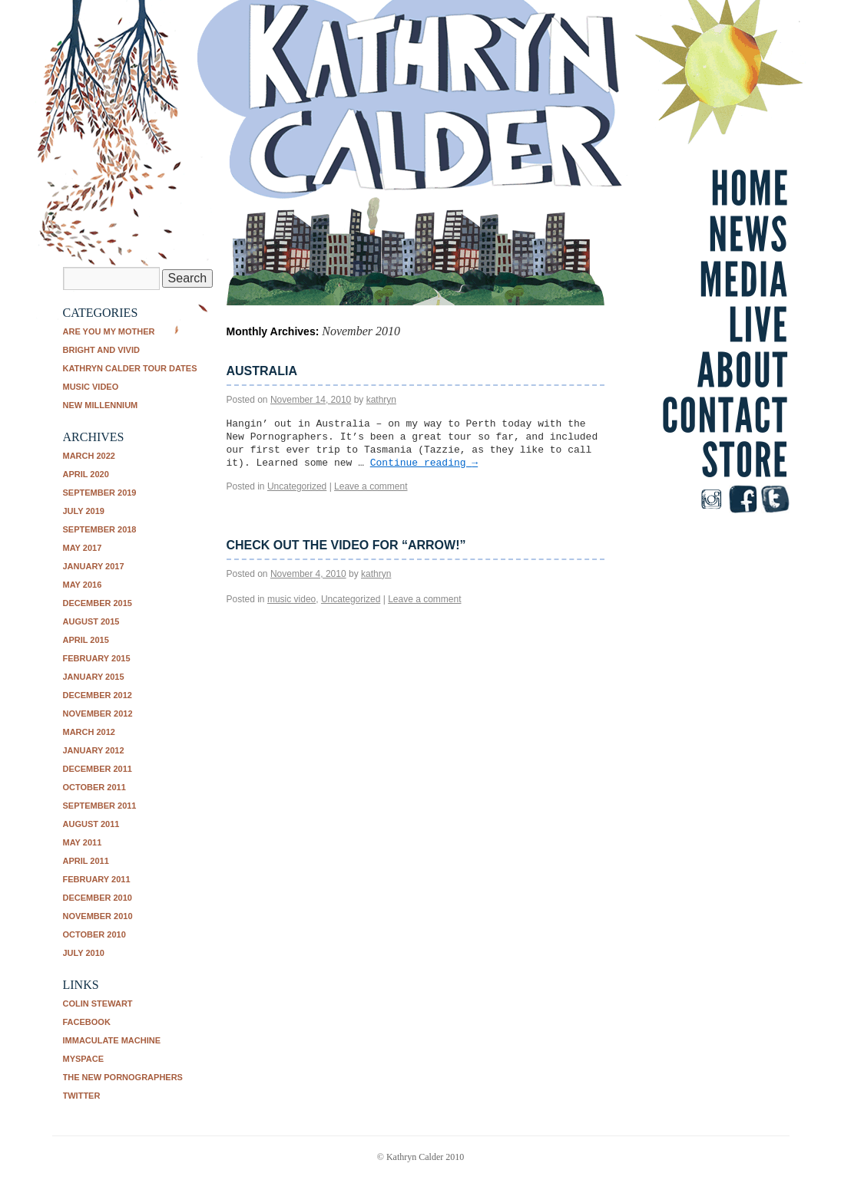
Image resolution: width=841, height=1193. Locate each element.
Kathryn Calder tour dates (130, 368)
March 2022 (89, 455)
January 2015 (93, 676)
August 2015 (91, 621)
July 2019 (83, 511)
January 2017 (93, 566)
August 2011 (91, 824)
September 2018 (100, 529)
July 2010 (83, 952)
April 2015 (86, 639)
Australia (262, 370)
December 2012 (97, 695)
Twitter (82, 1095)
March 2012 (89, 732)
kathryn (381, 399)
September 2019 (100, 492)
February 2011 (97, 879)
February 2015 (97, 658)
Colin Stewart (98, 1003)
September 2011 (100, 805)
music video (91, 386)
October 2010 (94, 934)
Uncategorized (296, 486)
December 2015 (97, 603)
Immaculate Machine (112, 1040)
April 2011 (86, 860)
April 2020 (86, 474)
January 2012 (93, 750)
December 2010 (97, 897)
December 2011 (97, 768)
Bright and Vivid (101, 349)
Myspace (83, 1058)
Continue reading (424, 463)
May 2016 (82, 584)
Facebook (87, 1022)
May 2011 (82, 842)
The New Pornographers (123, 1077)
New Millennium (100, 405)
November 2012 (98, 713)
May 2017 (82, 547)
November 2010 (98, 916)
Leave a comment (370, 486)
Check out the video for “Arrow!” (346, 545)
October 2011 (94, 787)
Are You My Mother (109, 331)
